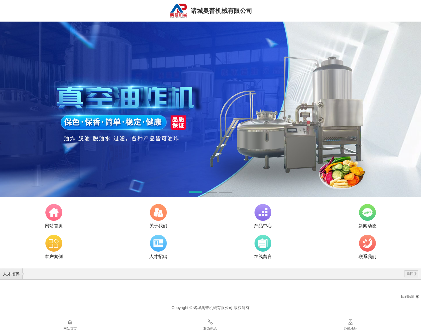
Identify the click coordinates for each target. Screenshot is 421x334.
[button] (195, 193)
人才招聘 (11, 274)
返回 (412, 274)
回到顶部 (408, 296)
